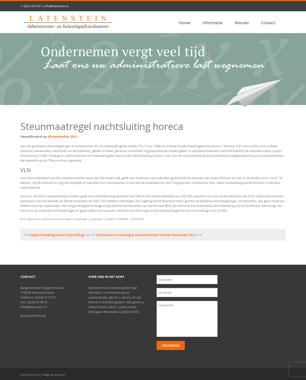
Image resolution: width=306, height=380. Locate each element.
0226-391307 (32, 6)
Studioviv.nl (58, 374)
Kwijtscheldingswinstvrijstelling (56, 234)
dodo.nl (35, 374)
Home (184, 22)
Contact (268, 22)
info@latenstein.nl (56, 6)
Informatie (212, 22)
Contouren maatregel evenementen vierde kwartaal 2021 (146, 234)
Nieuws (242, 22)
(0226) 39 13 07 (45, 297)
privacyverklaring (32, 315)
